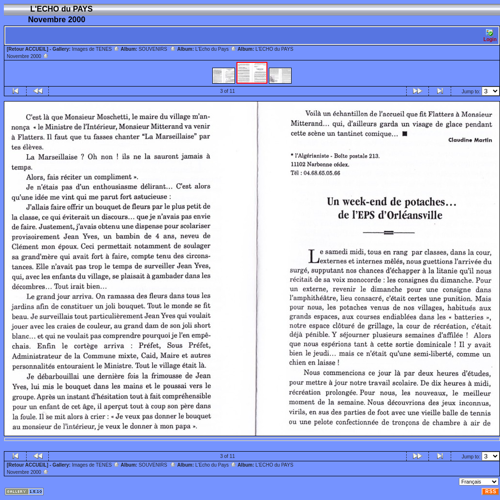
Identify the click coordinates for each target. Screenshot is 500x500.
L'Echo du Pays (215, 49)
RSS (491, 491)
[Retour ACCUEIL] (27, 49)
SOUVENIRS (157, 49)
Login (490, 35)
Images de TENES (95, 49)
